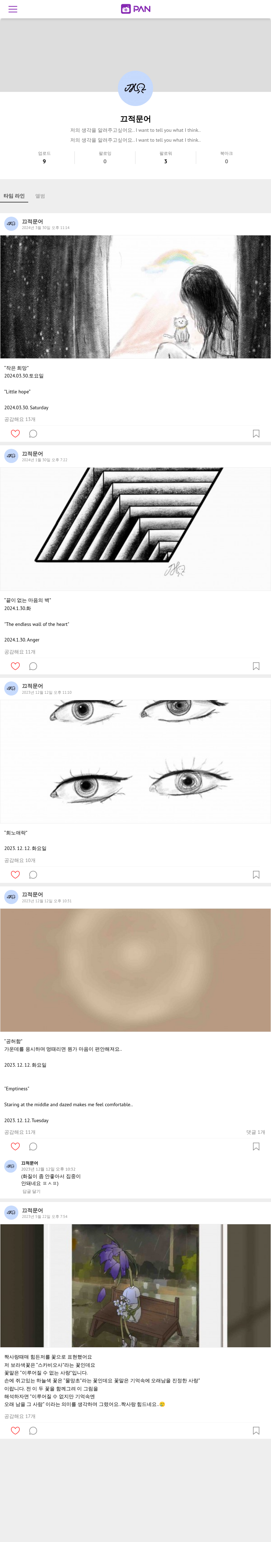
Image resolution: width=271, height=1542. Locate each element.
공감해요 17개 (20, 1416)
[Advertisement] (135, 1491)
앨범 (40, 196)
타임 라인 (14, 196)
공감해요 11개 (20, 652)
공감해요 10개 (20, 860)
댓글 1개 (255, 1132)
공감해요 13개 (20, 419)
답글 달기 (32, 1191)
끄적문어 (29, 1163)
